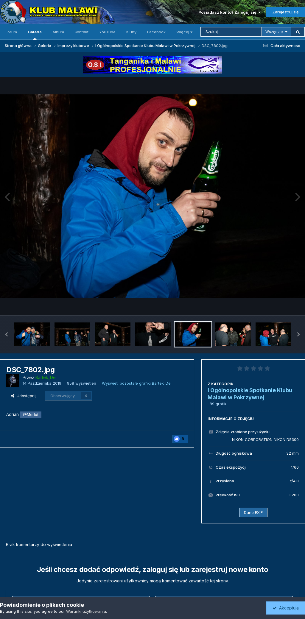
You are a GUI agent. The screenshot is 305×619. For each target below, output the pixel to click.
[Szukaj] (231, 31)
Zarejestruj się (285, 12)
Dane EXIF (253, 512)
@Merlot (30, 414)
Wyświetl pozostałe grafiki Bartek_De (136, 383)
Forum (11, 31)
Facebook (156, 31)
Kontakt (81, 31)
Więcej (184, 31)
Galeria (35, 34)
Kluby (131, 31)
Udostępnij (23, 395)
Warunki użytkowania (86, 611)
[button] (6, 334)
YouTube (107, 31)
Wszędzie (274, 31)
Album (58, 31)
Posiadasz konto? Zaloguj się (229, 12)
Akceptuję (286, 607)
